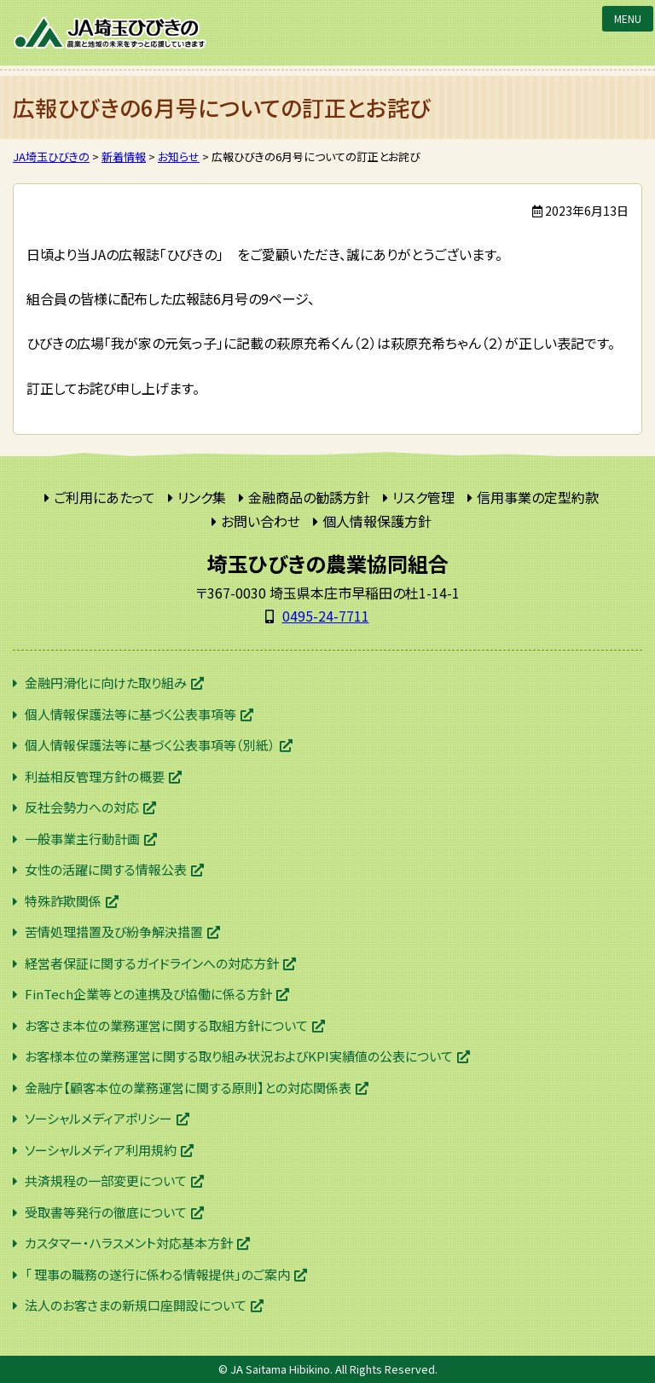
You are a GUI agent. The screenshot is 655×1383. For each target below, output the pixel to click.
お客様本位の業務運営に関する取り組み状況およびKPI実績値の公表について (239, 1056)
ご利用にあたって (104, 497)
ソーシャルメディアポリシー (98, 1118)
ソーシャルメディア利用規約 (101, 1150)
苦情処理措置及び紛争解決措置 (114, 931)
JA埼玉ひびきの (111, 33)
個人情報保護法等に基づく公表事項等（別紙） (150, 745)
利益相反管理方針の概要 (95, 776)
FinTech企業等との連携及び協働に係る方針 (148, 994)
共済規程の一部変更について (106, 1180)
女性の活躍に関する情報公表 (106, 869)
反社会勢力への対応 (82, 807)
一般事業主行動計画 (82, 839)
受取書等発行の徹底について (106, 1212)
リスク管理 (423, 497)
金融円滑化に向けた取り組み (106, 683)
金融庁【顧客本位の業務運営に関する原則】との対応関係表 (188, 1088)
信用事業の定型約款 (538, 497)
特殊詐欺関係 (63, 901)
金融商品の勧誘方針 (309, 497)
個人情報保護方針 (377, 521)
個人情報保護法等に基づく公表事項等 (130, 714)
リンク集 (201, 497)
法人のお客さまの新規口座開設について (135, 1305)
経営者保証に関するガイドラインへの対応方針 (152, 963)
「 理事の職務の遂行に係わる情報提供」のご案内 (157, 1274)
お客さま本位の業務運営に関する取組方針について (166, 1025)
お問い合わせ (260, 521)
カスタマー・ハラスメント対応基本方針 (129, 1243)
